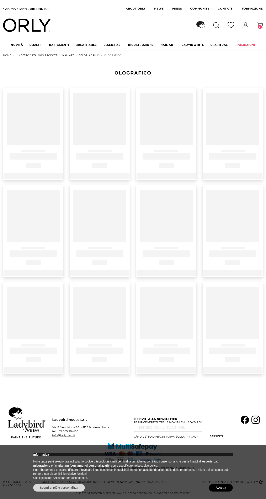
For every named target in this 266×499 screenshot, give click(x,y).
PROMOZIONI (244, 44)
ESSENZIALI (112, 44)
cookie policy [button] (148, 465)
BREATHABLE (86, 44)
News (159, 8)
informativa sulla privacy (176, 436)
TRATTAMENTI (58, 44)
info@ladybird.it (63, 435)
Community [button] (199, 8)
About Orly (136, 8)
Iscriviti (216, 436)
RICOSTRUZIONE (141, 44)
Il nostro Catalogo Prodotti (37, 55)
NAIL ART (167, 44)
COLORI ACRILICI (89, 55)
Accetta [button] (221, 487)
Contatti (225, 8)
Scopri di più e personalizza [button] (59, 487)
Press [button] (177, 8)
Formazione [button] (252, 8)
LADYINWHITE (193, 44)
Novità (17, 44)
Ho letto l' (167, 436)
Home (7, 55)
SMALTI (35, 44)
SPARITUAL (219, 44)
